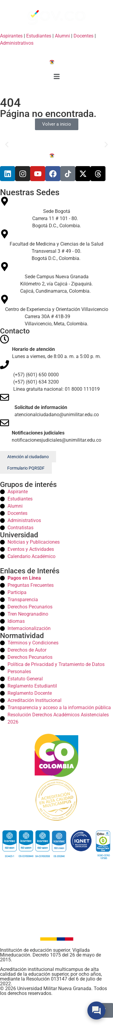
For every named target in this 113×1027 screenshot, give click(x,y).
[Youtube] (37, 173)
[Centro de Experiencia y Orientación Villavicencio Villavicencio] (56, 311)
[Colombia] (56, 755)
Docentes (83, 36)
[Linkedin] (7, 173)
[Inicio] (56, 61)
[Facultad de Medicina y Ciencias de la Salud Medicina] (56, 245)
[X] (82, 173)
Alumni (62, 36)
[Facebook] (52, 173)
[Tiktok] (67, 173)
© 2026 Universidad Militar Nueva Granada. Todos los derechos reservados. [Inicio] (53, 991)
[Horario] (56, 347)
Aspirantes (11, 36)
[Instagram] (22, 173)
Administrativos (16, 43)
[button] (56, 77)
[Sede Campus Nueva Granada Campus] (56, 278)
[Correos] (56, 405)
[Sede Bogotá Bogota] (56, 213)
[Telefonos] (56, 376)
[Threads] (97, 173)
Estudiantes (38, 36)
